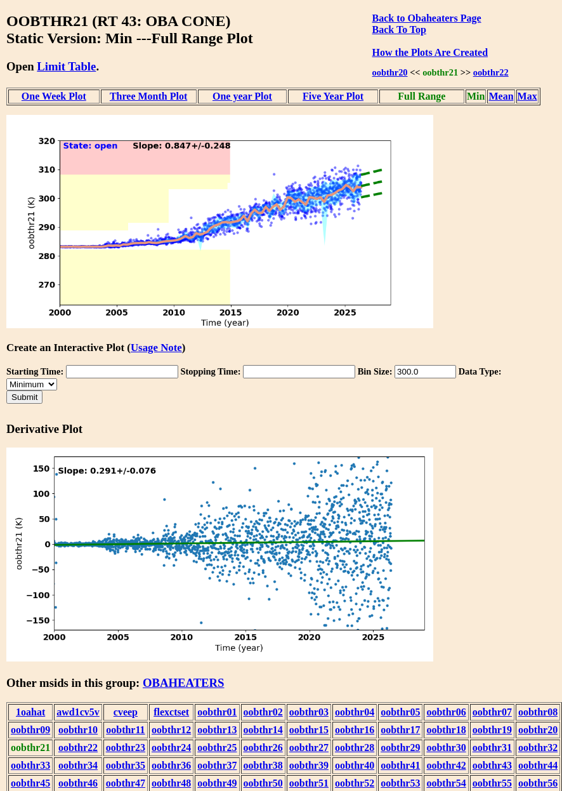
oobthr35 (125, 765)
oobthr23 (125, 747)
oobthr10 (78, 729)
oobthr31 (492, 747)
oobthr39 (309, 765)
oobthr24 (171, 747)
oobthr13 (217, 729)
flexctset (171, 712)
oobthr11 (125, 729)
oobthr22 (491, 72)
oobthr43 (492, 765)
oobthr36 (171, 765)
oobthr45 (30, 783)
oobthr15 (309, 729)
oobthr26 (263, 747)
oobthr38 (263, 765)
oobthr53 (400, 783)
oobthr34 (78, 765)
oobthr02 (263, 712)
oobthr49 (217, 783)
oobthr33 (30, 765)
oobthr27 (309, 747)
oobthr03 (309, 712)
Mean (500, 96)
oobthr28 (354, 747)
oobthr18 (446, 729)
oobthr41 (400, 765)
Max (527, 96)
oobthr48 (171, 783)
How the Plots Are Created (430, 52)
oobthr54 (446, 783)
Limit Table (66, 66)
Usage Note (156, 348)
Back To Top (399, 29)
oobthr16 (354, 729)
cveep (126, 712)
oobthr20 (390, 72)
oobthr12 (171, 729)
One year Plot (242, 96)
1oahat (30, 712)
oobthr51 (309, 783)
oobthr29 (400, 747)
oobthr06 (446, 712)
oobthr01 (217, 712)
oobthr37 (217, 765)
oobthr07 (492, 712)
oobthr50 (263, 783)
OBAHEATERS (184, 682)
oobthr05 (400, 712)
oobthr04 (354, 712)
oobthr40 (354, 765)
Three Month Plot (148, 96)
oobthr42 (446, 765)
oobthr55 (492, 783)
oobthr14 (263, 729)
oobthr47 (125, 783)
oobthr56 (538, 783)
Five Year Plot (333, 96)
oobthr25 (217, 747)
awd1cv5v (78, 712)
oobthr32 (538, 747)
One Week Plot (54, 96)
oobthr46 (78, 783)
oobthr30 (446, 747)
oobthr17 (400, 729)
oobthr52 (354, 783)
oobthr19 (492, 729)
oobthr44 (538, 765)
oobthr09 (30, 729)
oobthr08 (538, 712)
